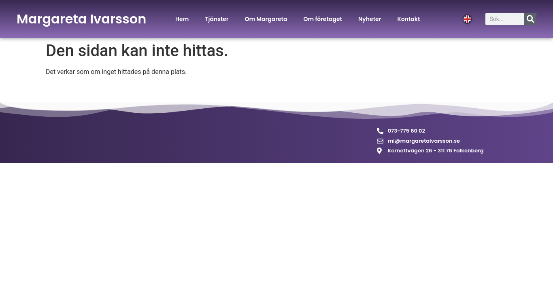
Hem (182, 19)
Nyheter (369, 19)
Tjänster (216, 19)
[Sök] (530, 19)
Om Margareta (266, 19)
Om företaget (322, 19)
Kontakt (408, 19)
